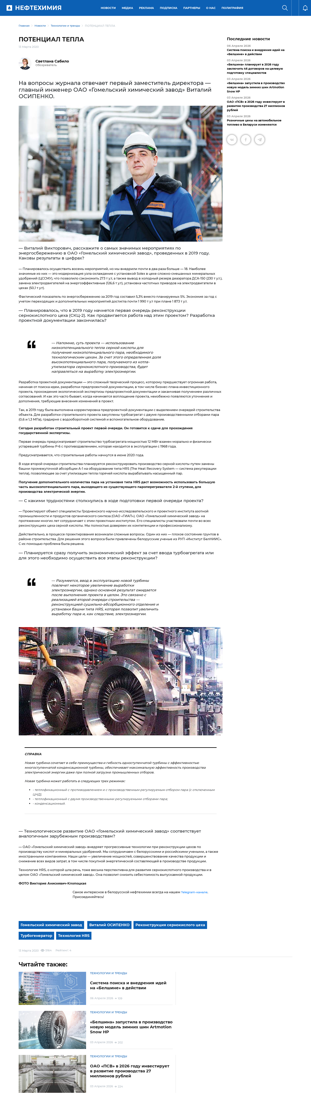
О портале (22, 1073)
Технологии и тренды (69, 26)
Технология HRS (162, 935)
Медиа (128, 8)
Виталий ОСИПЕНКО (116, 925)
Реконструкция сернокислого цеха (59, 935)
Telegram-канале (195, 892)
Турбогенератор (121, 935)
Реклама (147, 8)
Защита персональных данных (101, 1073)
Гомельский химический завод (54, 925)
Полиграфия (233, 8)
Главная (24, 26)
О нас (211, 8)
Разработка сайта (264, 1088)
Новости (109, 8)
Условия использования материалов (51, 1073)
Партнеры (192, 8)
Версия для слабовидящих (223, 1073)
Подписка (169, 8)
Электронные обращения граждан (147, 1073)
